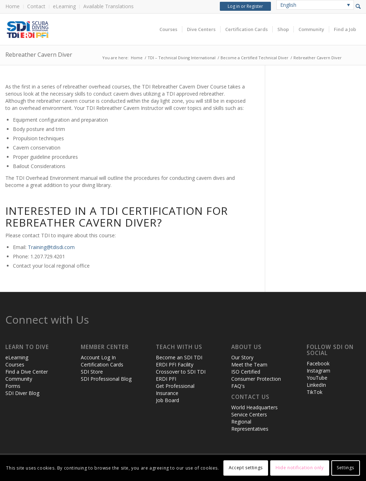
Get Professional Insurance (175, 389)
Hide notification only (299, 468)
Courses (14, 364)
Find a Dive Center (26, 371)
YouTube (317, 377)
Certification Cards (102, 364)
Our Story (242, 357)
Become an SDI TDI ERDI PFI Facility (179, 361)
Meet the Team (249, 364)
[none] (315, 5)
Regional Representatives (249, 425)
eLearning (64, 6)
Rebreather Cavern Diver (38, 55)
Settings (345, 468)
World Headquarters (254, 407)
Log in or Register (245, 6)
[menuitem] (14, 7)
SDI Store (92, 371)
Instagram (318, 370)
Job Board (167, 400)
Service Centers (249, 414)
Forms (12, 386)
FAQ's (238, 386)
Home (12, 6)
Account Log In (98, 357)
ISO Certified (245, 371)
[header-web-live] (85, 29)
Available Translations (108, 6)
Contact (36, 6)
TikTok (314, 392)
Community (18, 378)
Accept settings (246, 468)
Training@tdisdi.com (51, 247)
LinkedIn (316, 384)
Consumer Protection (256, 378)
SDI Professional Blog (106, 378)
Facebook (318, 363)
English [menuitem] (288, 4)
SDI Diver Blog (22, 393)
